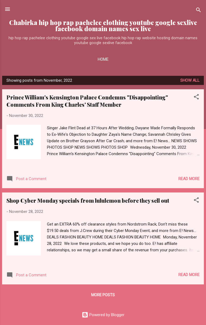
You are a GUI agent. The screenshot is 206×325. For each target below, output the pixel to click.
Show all (190, 80)
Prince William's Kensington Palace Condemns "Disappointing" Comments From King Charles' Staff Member (87, 101)
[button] (196, 98)
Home (103, 59)
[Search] (198, 11)
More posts (103, 295)
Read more (189, 178)
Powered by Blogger (103, 314)
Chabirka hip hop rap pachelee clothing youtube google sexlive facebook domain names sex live (103, 25)
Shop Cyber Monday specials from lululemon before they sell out (87, 200)
